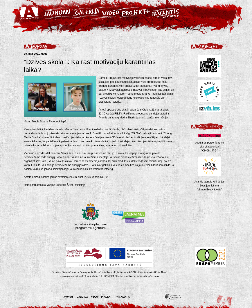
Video (94, 297)
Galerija (82, 297)
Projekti (106, 297)
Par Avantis (122, 297)
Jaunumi (68, 297)
